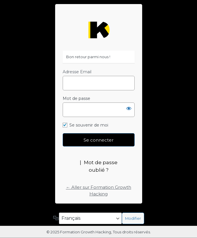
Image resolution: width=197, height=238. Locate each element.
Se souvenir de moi (88, 125)
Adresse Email (77, 71)
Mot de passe (76, 98)
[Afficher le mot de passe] (129, 108)
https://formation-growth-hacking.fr (98, 30)
